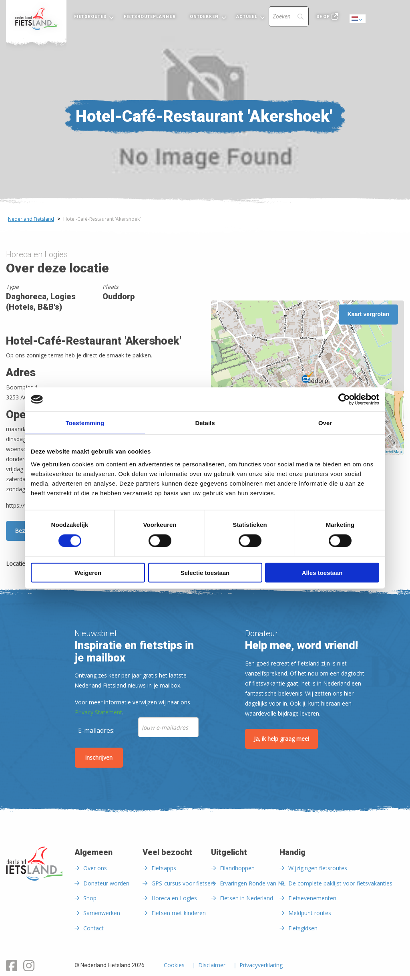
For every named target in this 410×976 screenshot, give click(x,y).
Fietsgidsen (303, 928)
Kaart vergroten (368, 314)
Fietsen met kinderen (178, 913)
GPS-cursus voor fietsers (183, 883)
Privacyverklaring (261, 965)
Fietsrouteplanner (149, 16)
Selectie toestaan (205, 572)
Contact (93, 928)
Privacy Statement (98, 712)
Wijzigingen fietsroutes (317, 868)
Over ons (95, 868)
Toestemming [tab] (85, 422)
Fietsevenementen (312, 898)
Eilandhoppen (237, 868)
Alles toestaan (322, 572)
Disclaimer (211, 965)
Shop (323, 16)
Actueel (247, 16)
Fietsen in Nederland (246, 898)
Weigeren (87, 572)
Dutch (358, 19)
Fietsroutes (90, 16)
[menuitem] (36, 19)
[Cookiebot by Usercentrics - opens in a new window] (344, 399)
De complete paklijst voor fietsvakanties (340, 883)
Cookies (174, 965)
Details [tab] (205, 422)
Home (36, 19)
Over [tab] (325, 422)
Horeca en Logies (174, 898)
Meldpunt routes (309, 913)
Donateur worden (106, 883)
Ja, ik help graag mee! (281, 738)
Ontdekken (204, 16)
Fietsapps (163, 868)
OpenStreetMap (386, 451)
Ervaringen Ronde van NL (252, 883)
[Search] (289, 16)
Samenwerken (101, 913)
